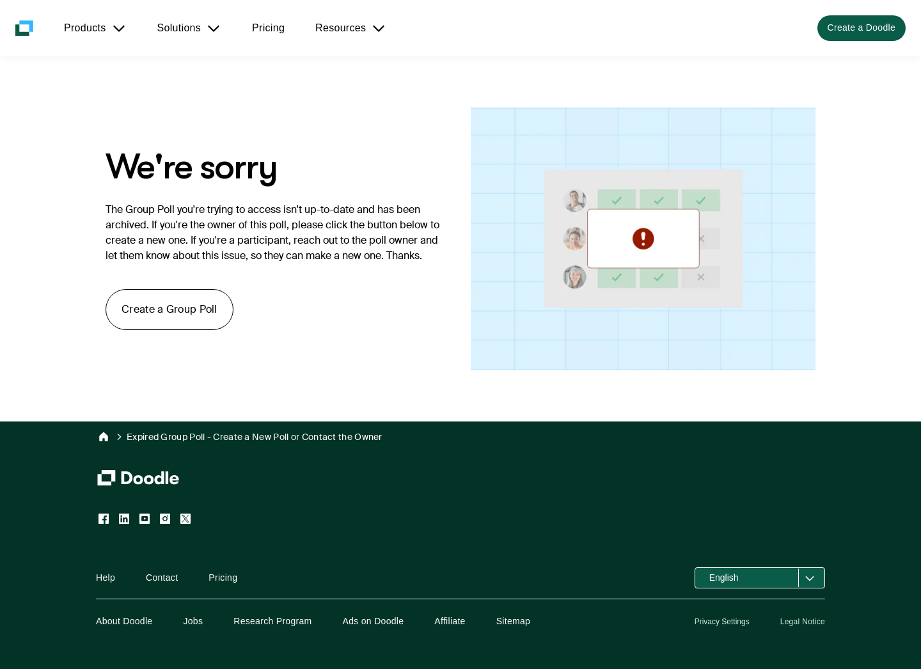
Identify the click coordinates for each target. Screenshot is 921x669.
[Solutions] (189, 28)
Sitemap (513, 621)
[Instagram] (165, 518)
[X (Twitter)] (185, 518)
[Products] (95, 28)
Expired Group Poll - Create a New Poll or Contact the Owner (254, 437)
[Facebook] (103, 518)
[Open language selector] (760, 577)
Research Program (272, 621)
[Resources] (351, 28)
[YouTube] (144, 518)
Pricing (223, 577)
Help (105, 577)
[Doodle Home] (103, 437)
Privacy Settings (722, 621)
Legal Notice (802, 621)
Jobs (193, 621)
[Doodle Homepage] (24, 28)
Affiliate (449, 621)
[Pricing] (268, 28)
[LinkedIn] (124, 518)
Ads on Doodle (373, 621)
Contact (162, 577)
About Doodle (124, 621)
